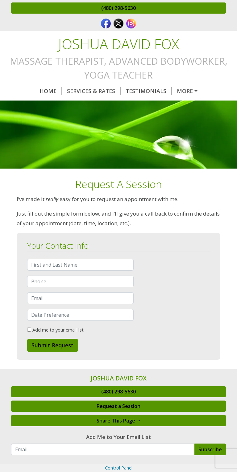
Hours (28, 104)
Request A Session (183, 91)
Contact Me (67, 104)
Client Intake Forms (126, 104)
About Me (30, 117)
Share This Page (116, 447)
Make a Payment (192, 104)
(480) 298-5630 (118, 8)
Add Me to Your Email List (118, 463)
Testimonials (125, 91)
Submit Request (52, 371)
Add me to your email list (55, 356)
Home (27, 91)
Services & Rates (70, 91)
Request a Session (118, 432)
